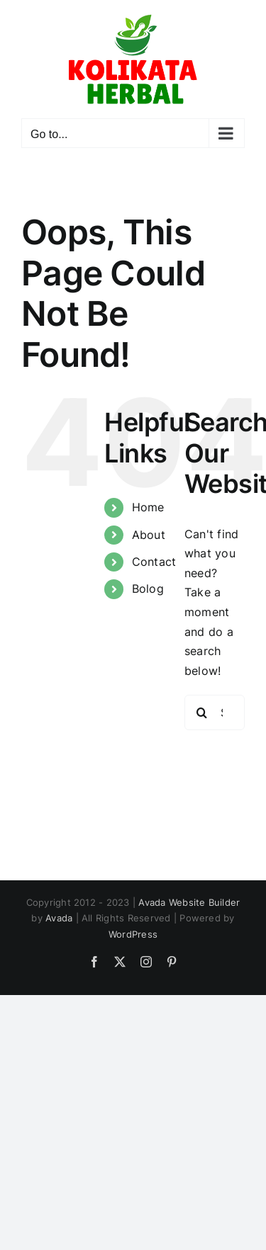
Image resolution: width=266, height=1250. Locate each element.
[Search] (202, 712)
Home (148, 507)
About (148, 535)
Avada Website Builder (189, 902)
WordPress (133, 934)
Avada (58, 918)
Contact (154, 562)
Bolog (148, 588)
